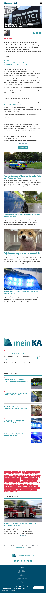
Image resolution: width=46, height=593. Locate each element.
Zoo (5, 475)
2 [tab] (20, 143)
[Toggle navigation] (41, 3)
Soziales (13, 479)
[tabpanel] (23, 140)
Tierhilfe (35, 475)
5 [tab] (25, 143)
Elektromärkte (7, 491)
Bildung (21, 475)
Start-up (25, 486)
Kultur (21, 473)
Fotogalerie (36, 488)
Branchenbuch (7, 480)
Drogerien (12, 489)
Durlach (13, 488)
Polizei (6, 38)
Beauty (30, 488)
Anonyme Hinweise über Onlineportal (15, 62)
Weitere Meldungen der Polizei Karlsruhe (16, 64)
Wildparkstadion (15, 484)
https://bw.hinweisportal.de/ (13, 104)
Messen (17, 473)
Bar (14, 486)
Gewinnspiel (26, 477)
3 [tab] (22, 143)
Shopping (29, 480)
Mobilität (37, 471)
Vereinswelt (19, 488)
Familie (37, 477)
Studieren (32, 477)
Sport (19, 471)
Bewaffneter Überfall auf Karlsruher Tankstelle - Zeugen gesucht (21, 292)
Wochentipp (7, 479)
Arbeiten (23, 479)
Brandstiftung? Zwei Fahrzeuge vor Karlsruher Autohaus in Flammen (20, 524)
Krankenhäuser (16, 480)
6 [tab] (26, 143)
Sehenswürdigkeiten (9, 482)
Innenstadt (18, 482)
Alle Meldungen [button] (23, 147)
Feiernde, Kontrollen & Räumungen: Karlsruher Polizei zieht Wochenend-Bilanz (22, 177)
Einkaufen (15, 475)
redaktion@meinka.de (20, 547)
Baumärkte (33, 489)
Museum (13, 477)
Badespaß (6, 477)
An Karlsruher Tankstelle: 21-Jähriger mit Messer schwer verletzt (15, 434)
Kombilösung (31, 473)
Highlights (22, 484)
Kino (40, 475)
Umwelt (26, 475)
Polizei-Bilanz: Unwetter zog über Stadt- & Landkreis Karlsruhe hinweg (22, 216)
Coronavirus (14, 471)
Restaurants (29, 479)
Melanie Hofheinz (15, 33)
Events (27, 471)
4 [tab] (23, 143)
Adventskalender (35, 482)
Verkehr (35, 479)
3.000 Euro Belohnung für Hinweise (15, 61)
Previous (6, 506)
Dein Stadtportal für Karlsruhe (23, 555)
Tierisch (37, 473)
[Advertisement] (23, 320)
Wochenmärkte (26, 489)
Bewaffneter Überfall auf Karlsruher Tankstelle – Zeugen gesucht (14, 421)
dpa (5, 471)
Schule (18, 479)
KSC (23, 471)
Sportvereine (29, 484)
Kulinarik (10, 475)
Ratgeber (23, 480)
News (10, 38)
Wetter (30, 475)
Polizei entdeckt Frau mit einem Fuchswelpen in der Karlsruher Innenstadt (22, 254)
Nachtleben (7, 484)
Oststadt (26, 488)
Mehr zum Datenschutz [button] (8, 590)
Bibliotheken (7, 488)
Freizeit (31, 471)
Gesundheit (18, 477)
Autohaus (14, 491)
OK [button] (38, 588)
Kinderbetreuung (8, 486)
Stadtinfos (6, 473)
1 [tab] (19, 143)
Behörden (27, 482)
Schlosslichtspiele (32, 486)
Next (40, 506)
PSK (25, 473)
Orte (23, 482)
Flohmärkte (18, 489)
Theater (34, 480)
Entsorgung (19, 486)
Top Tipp (6, 489)
